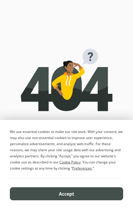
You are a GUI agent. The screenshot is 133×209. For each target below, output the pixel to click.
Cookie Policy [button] (70, 162)
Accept (66, 194)
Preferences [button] (82, 168)
